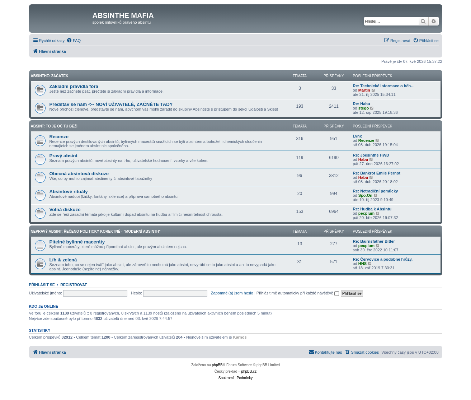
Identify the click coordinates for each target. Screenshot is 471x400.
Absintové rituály (69, 191)
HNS (362, 263)
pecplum (366, 213)
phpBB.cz (248, 371)
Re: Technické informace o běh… (384, 86)
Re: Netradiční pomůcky (375, 191)
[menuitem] (73, 40)
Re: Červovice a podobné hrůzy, (383, 259)
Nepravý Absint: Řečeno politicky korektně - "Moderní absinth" (96, 231)
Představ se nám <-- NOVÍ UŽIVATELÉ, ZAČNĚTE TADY (111, 104)
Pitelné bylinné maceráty (77, 242)
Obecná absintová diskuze (79, 173)
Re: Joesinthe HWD (371, 155)
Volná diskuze (65, 209)
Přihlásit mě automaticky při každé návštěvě (297, 293)
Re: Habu (361, 104)
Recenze (59, 136)
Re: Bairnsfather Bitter (374, 241)
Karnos (240, 337)
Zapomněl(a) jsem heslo (232, 293)
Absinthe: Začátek (50, 76)
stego (363, 108)
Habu (363, 159)
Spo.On (365, 195)
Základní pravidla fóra (74, 86)
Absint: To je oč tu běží (54, 126)
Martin (364, 90)
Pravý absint (63, 155)
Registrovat (73, 285)
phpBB (217, 365)
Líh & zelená (63, 259)
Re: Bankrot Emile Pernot (377, 173)
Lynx (357, 136)
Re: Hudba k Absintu (372, 209)
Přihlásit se (42, 285)
